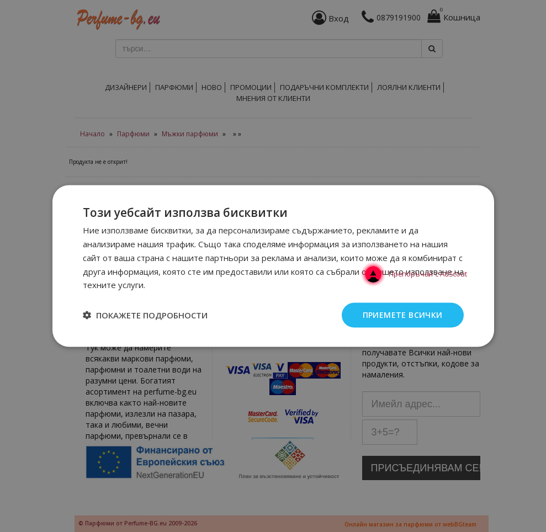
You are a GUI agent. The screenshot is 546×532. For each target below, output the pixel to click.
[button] (145, 315)
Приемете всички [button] (403, 315)
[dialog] (273, 266)
